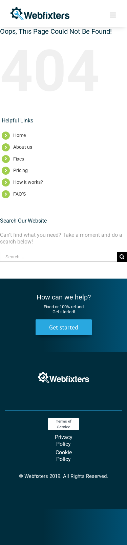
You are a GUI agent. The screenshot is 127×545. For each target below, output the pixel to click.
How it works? (28, 182)
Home (19, 135)
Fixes (18, 159)
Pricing (20, 170)
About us (22, 147)
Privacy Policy (63, 440)
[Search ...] (58, 257)
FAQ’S (19, 194)
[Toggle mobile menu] (113, 15)
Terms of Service (63, 424)
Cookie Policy (64, 455)
